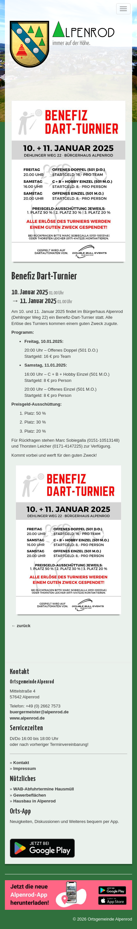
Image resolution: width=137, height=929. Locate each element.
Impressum (24, 768)
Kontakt (21, 762)
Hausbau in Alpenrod (34, 801)
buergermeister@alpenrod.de (39, 711)
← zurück (21, 625)
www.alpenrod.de (27, 718)
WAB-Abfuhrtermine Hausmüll (43, 789)
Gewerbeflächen (29, 795)
